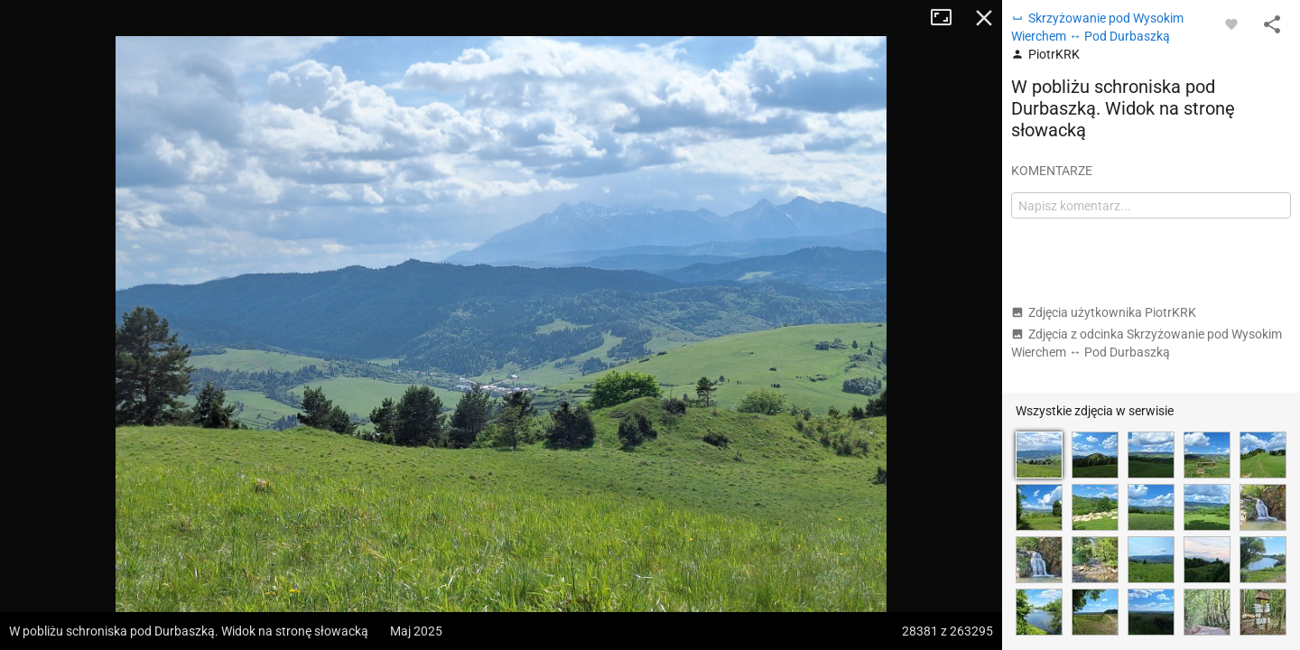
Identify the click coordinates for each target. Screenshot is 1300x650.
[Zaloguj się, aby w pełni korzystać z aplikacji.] (1231, 23)
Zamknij (984, 18)
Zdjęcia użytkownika (1103, 312)
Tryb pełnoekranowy (948, 18)
